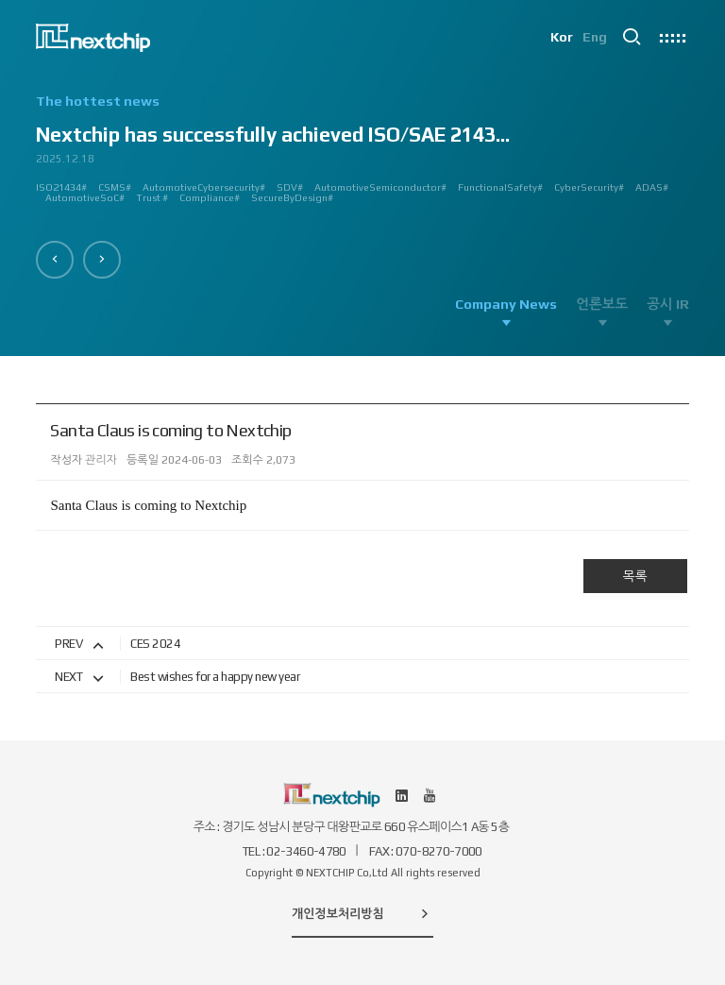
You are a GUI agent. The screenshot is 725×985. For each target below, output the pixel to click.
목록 (634, 576)
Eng (594, 37)
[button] (55, 260)
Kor (560, 37)
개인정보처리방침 (362, 913)
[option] (362, 156)
